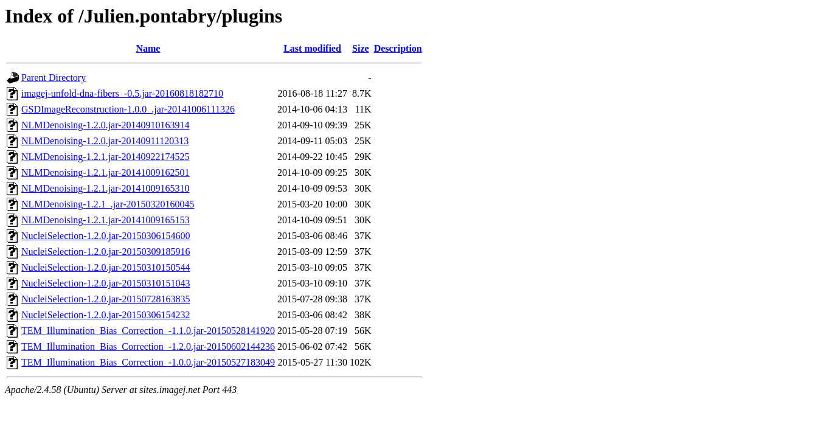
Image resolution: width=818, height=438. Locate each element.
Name (148, 48)
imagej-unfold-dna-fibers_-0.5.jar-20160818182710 (122, 93)
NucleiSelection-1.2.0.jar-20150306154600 (105, 236)
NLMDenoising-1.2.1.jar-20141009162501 (105, 172)
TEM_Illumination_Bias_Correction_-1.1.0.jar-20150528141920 (148, 330)
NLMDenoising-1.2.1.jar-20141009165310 (105, 188)
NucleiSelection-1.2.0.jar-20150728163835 (105, 299)
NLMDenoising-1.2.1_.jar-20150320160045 (108, 204)
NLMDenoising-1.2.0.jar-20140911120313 (105, 141)
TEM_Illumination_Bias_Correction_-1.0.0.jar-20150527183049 (148, 362)
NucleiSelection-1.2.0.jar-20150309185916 (105, 251)
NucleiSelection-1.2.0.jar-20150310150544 (105, 267)
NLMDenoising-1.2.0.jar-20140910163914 (105, 125)
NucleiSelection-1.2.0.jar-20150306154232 (105, 315)
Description (398, 48)
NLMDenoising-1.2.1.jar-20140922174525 (105, 156)
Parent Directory (53, 77)
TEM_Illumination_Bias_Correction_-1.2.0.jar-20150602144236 (148, 346)
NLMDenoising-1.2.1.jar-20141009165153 (105, 220)
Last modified (312, 48)
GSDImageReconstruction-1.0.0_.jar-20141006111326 (128, 109)
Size (360, 48)
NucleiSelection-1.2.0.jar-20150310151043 (105, 283)
